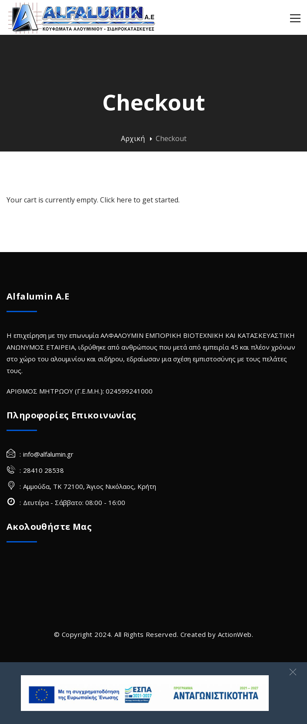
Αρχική (133, 138)
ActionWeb (235, 634)
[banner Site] (144, 693)
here (124, 200)
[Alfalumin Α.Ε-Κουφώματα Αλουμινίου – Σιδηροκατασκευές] (83, 17)
